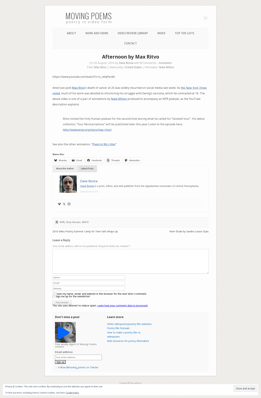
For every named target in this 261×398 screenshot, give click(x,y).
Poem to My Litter (103, 144)
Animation (165, 63)
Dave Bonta (126, 63)
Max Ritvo (100, 67)
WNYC (85, 222)
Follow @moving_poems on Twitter (78, 371)
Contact (130, 43)
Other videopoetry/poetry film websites (129, 328)
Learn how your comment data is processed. (122, 309)
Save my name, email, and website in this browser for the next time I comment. (102, 298)
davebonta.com (89, 191)
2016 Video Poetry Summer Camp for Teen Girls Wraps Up (85, 231)
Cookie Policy (72, 392)
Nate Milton (166, 67)
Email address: (64, 356)
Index (161, 33)
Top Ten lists (184, 33)
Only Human (73, 222)
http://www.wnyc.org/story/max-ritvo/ (87, 130)
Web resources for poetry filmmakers (128, 345)
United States (133, 67)
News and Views (96, 33)
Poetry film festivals (118, 332)
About (71, 33)
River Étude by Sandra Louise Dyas (189, 231)
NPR (61, 222)
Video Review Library (133, 33)
